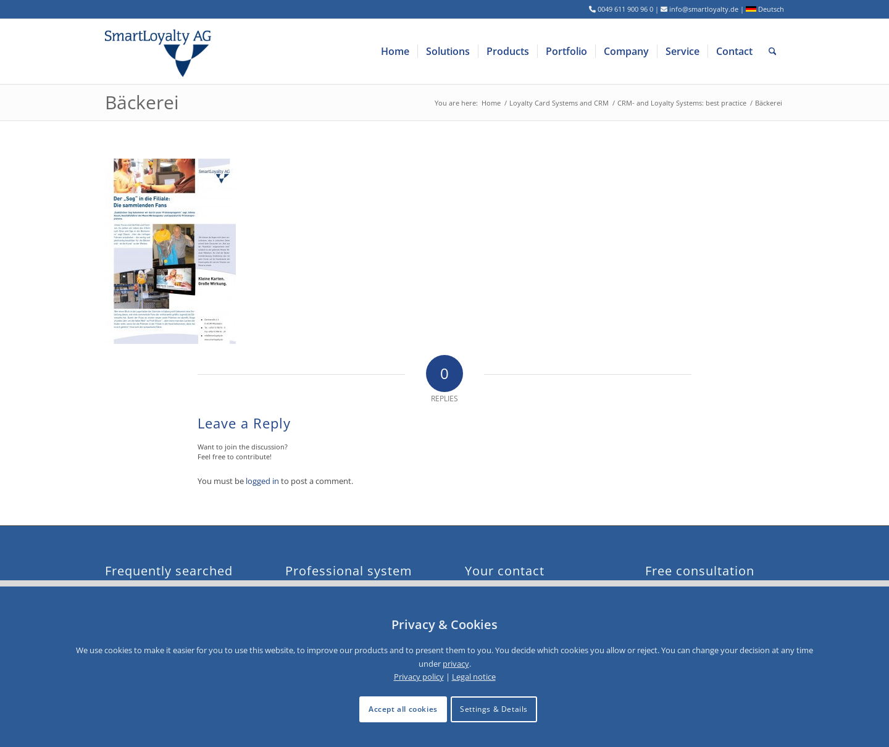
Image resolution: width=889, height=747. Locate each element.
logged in (262, 480)
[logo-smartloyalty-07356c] (166, 51)
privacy (456, 663)
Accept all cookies (403, 709)
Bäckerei (142, 102)
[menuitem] (395, 51)
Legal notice (474, 676)
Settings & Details (494, 709)
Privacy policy (419, 676)
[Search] (773, 51)
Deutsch (765, 9)
